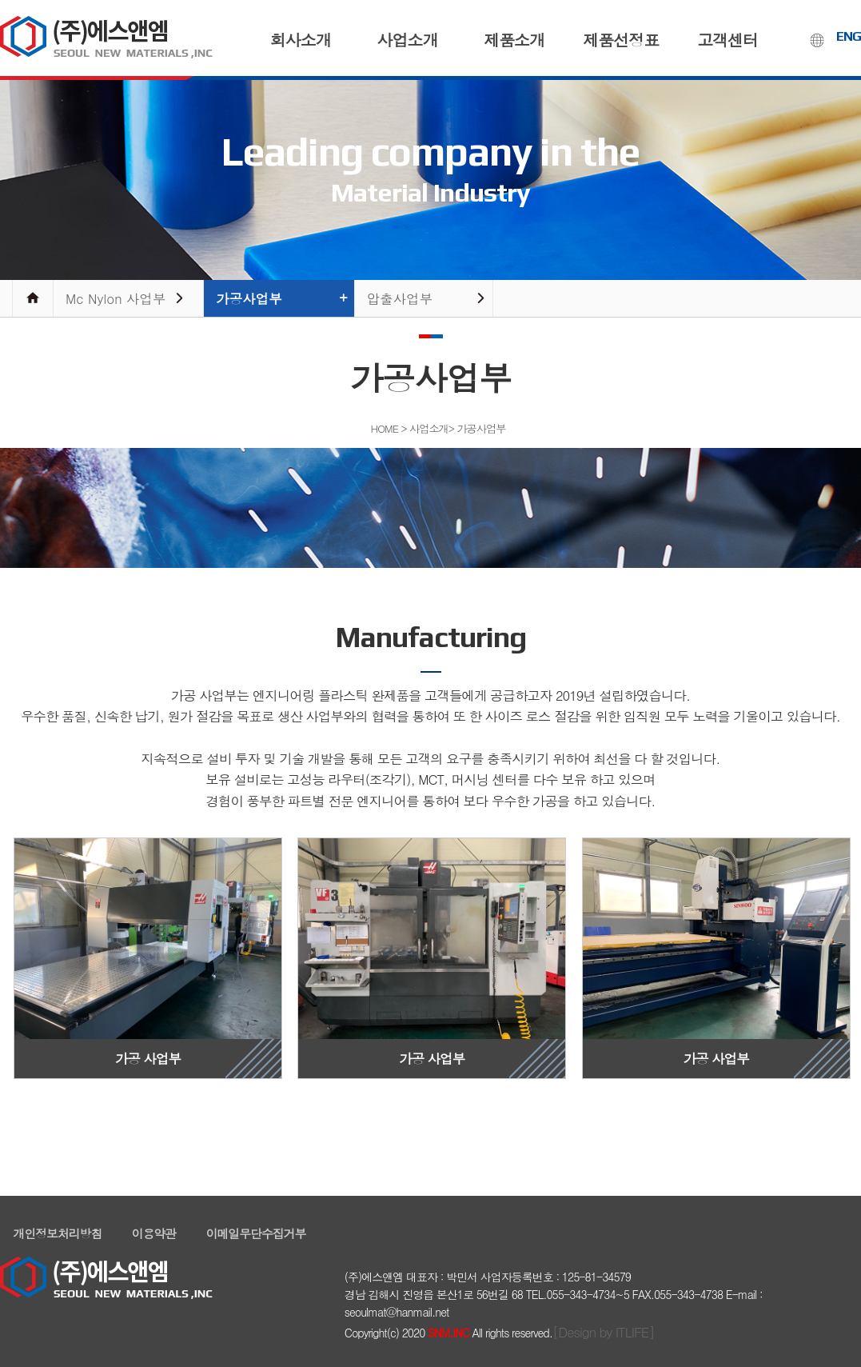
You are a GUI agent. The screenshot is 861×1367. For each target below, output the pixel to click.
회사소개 (300, 39)
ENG (848, 36)
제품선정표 (621, 39)
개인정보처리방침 (58, 1233)
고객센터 (727, 39)
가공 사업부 (147, 953)
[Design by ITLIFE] (603, 1331)
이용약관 (154, 1233)
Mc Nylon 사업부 (116, 298)
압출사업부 (400, 298)
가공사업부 (249, 298)
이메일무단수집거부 (256, 1233)
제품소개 (514, 39)
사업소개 (407, 39)
